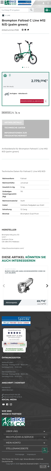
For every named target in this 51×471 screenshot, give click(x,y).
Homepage (19, 454)
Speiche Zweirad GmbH (29, 464)
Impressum (31, 454)
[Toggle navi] (2, 2)
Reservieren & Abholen (32, 101)
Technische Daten (14, 127)
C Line (6, 15)
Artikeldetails (12, 122)
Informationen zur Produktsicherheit (15, 134)
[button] (22, 67)
